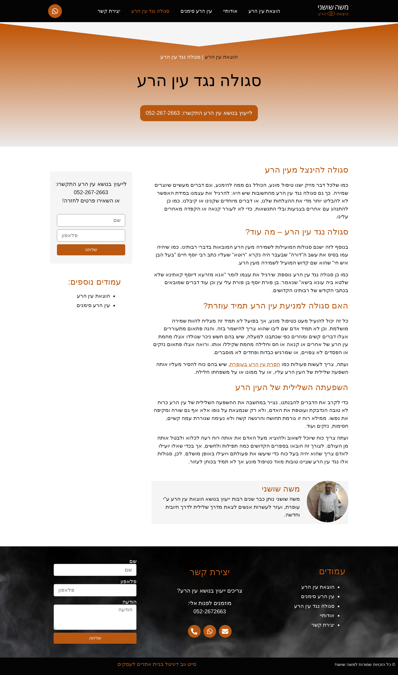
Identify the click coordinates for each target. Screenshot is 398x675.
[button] (199, 113)
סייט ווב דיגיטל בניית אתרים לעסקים (156, 664)
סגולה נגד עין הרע (150, 11)
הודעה (129, 601)
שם (133, 561)
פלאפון (129, 581)
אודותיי (230, 11)
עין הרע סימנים (196, 11)
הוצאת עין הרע (264, 11)
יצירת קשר (109, 11)
